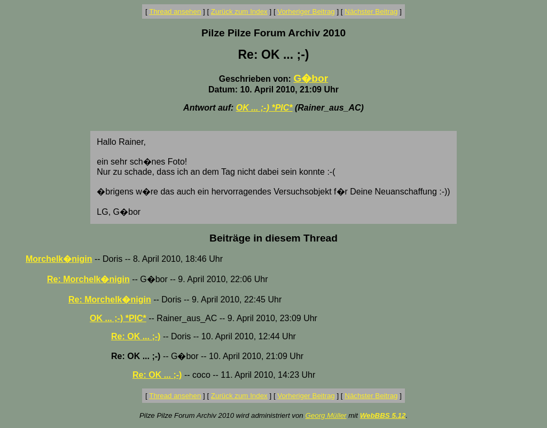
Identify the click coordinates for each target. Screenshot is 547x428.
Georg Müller (325, 415)
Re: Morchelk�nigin (88, 279)
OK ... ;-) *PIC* (264, 107)
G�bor (310, 78)
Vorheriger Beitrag (305, 11)
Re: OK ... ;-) (135, 336)
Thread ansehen (175, 11)
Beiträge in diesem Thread (273, 238)
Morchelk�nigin (59, 258)
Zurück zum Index (239, 11)
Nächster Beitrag (371, 11)
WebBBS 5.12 (383, 415)
